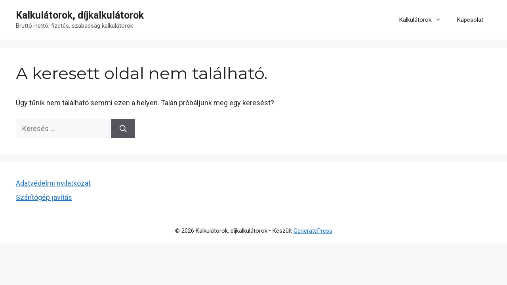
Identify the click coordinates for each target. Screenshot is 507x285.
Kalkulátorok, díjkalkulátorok (80, 15)
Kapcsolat (470, 19)
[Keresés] (123, 128)
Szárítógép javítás (44, 197)
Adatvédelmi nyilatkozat (53, 183)
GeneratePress (313, 230)
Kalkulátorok (424, 20)
